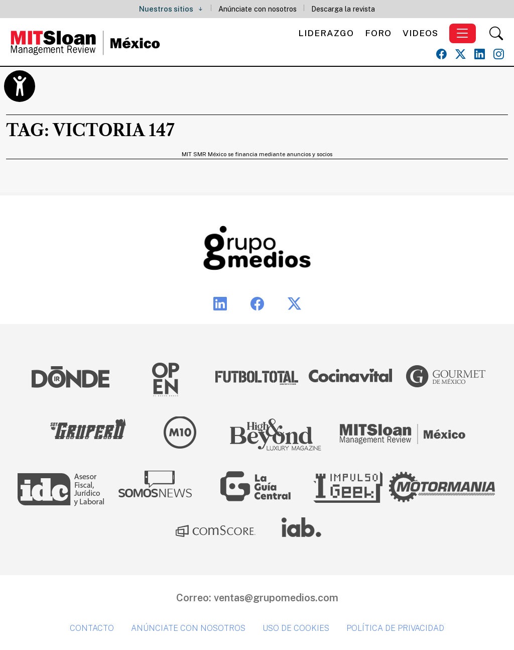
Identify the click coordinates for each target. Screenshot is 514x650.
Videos (420, 33)
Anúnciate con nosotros (257, 9)
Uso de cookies (296, 628)
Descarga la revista (343, 9)
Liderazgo (326, 33)
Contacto (92, 628)
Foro (378, 33)
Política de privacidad (395, 628)
